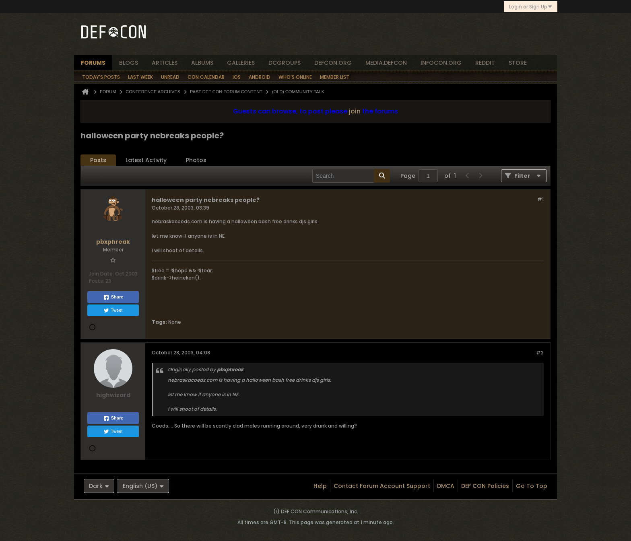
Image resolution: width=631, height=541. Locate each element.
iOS (237, 77)
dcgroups (284, 63)
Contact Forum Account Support (382, 486)
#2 (540, 352)
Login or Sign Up (530, 6)
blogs (128, 63)
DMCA (445, 486)
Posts (98, 160)
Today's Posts (101, 77)
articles (164, 63)
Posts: (96, 281)
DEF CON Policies (485, 486)
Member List (334, 77)
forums (93, 63)
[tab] (98, 160)
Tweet (112, 310)
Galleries (241, 63)
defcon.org (333, 63)
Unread (170, 77)
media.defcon (386, 63)
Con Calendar (206, 77)
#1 (540, 199)
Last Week (140, 77)
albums (202, 63)
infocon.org (441, 63)
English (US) (143, 486)
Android (259, 77)
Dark (99, 486)
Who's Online (295, 77)
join (355, 111)
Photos (196, 160)
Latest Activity (146, 160)
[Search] (351, 176)
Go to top (531, 486)
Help (320, 486)
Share (113, 297)
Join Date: (101, 273)
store (518, 63)
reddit (485, 63)
